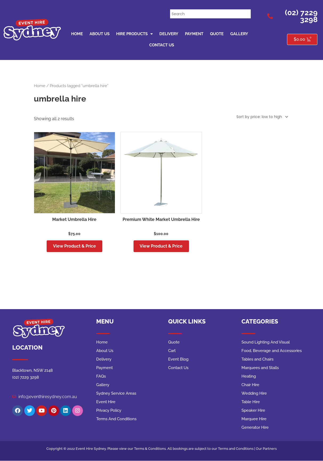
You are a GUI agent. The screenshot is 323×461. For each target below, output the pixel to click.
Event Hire (105, 402)
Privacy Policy (108, 410)
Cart (172, 351)
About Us (100, 33)
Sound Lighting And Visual (265, 342)
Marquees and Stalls (260, 368)
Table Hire (250, 402)
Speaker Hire (253, 410)
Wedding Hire (254, 393)
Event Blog (178, 359)
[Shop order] (261, 117)
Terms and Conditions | (237, 449)
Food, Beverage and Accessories (271, 351)
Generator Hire (255, 427)
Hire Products (134, 34)
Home (77, 33)
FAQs (101, 376)
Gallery (239, 33)
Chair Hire (250, 385)
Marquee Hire (254, 419)
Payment (194, 33)
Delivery (168, 33)
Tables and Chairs (257, 359)
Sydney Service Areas (116, 393)
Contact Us (161, 45)
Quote (217, 33)
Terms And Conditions (116, 419)
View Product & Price (74, 246)
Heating (248, 376)
